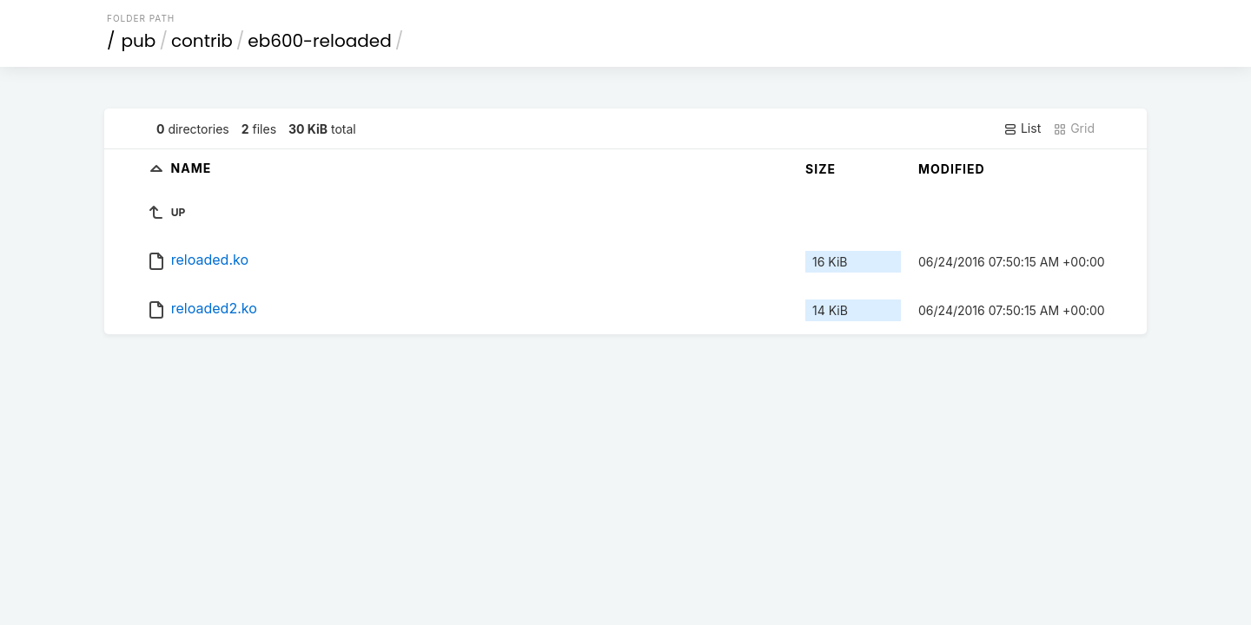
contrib (202, 41)
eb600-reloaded (319, 41)
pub (139, 41)
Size (820, 168)
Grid (1074, 128)
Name (191, 168)
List (1022, 128)
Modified (951, 168)
